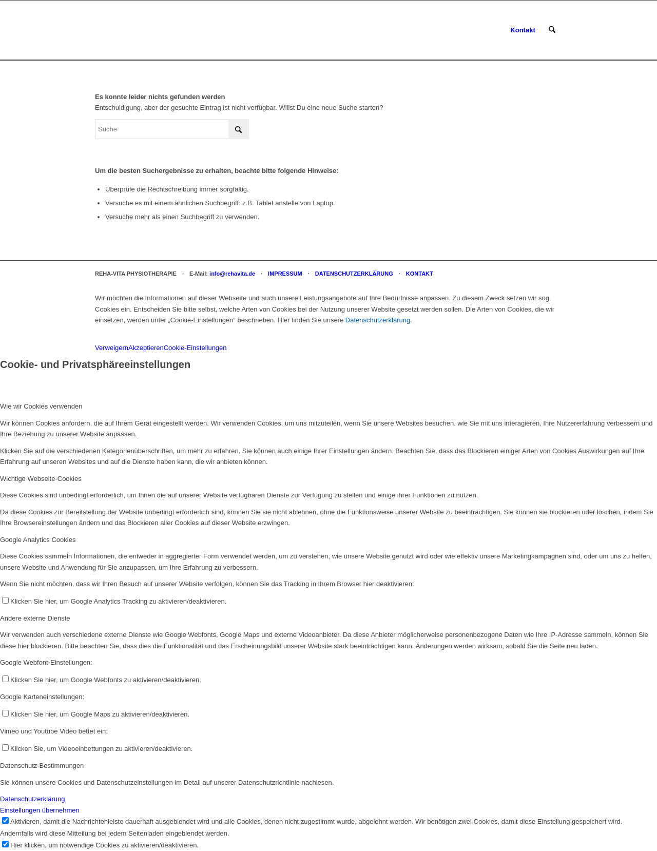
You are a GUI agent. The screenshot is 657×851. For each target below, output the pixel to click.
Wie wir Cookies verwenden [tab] (41, 406)
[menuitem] (523, 30)
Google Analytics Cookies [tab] (37, 540)
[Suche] (552, 30)
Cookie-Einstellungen (195, 348)
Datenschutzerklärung (377, 320)
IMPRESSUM (285, 273)
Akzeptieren (146, 348)
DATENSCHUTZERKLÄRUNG (354, 273)
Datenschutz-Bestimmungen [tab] (42, 765)
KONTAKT (419, 273)
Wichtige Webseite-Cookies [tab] (41, 478)
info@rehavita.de (232, 273)
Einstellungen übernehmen (40, 810)
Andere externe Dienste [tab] (35, 618)
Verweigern (111, 348)
